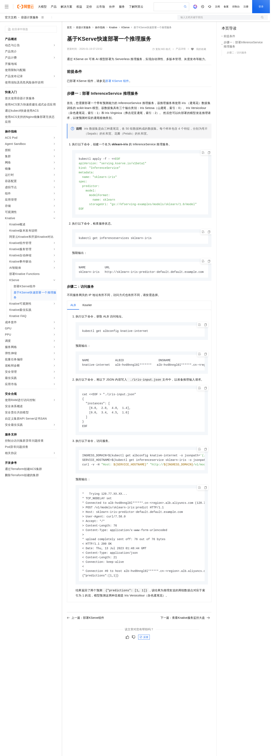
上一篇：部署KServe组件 (85, 627)
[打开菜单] (6, 6)
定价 (89, 6)
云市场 (100, 6)
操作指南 (100, 27)
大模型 (42, 6)
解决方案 (66, 6)
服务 (122, 6)
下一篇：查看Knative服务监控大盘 (185, 627)
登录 (261, 6)
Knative (113, 27)
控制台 (236, 6)
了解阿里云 (136, 6)
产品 (54, 6)
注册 (245, 6)
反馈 (144, 647)
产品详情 (181, 48)
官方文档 (11, 17)
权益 (79, 6)
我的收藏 (201, 49)
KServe (125, 27)
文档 (217, 6)
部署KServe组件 (117, 81)
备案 (226, 6)
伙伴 (112, 6)
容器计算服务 (29, 17)
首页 (69, 27)
